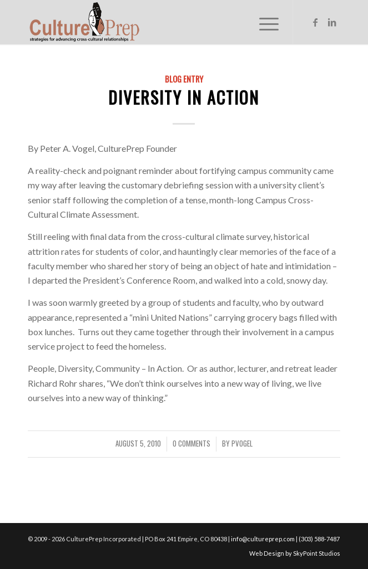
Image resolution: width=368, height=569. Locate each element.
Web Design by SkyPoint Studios (294, 553)
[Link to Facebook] (315, 22)
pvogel (242, 443)
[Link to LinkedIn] (332, 22)
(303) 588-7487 (319, 538)
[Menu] (263, 22)
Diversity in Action (183, 97)
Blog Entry (184, 79)
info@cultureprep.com (263, 538)
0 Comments (191, 443)
